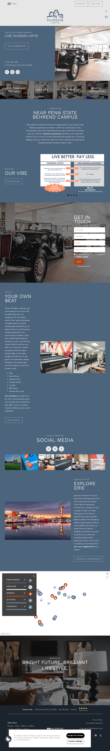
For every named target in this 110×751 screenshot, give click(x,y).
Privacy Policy (97, 720)
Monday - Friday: (14, 726)
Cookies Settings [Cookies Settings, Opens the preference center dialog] (75, 741)
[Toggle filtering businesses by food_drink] (30, 580)
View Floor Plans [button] (17, 46)
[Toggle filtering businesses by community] (30, 607)
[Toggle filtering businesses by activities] (30, 600)
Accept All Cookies (75, 736)
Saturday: (11, 729)
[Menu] (12, 4)
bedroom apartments (52, 134)
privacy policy (82, 257)
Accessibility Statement (94, 723)
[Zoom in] (107, 573)
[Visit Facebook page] (7, 72)
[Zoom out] (107, 576)
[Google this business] (12, 72)
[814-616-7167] (106, 11)
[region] (55, 603)
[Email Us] (106, 17)
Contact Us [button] (55, 679)
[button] (81, 4)
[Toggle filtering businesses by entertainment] (30, 587)
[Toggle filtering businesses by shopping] (30, 594)
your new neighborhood (84, 547)
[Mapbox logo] (5, 633)
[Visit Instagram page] (18, 72)
